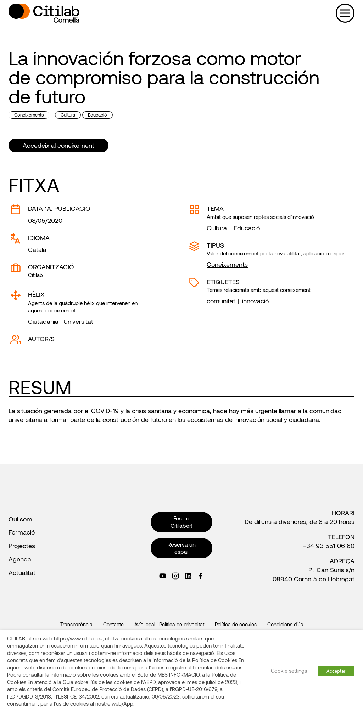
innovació (255, 301)
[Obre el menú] (345, 13)
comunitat (221, 301)
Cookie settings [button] (289, 670)
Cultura (68, 115)
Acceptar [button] (335, 671)
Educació (97, 115)
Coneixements (29, 115)
